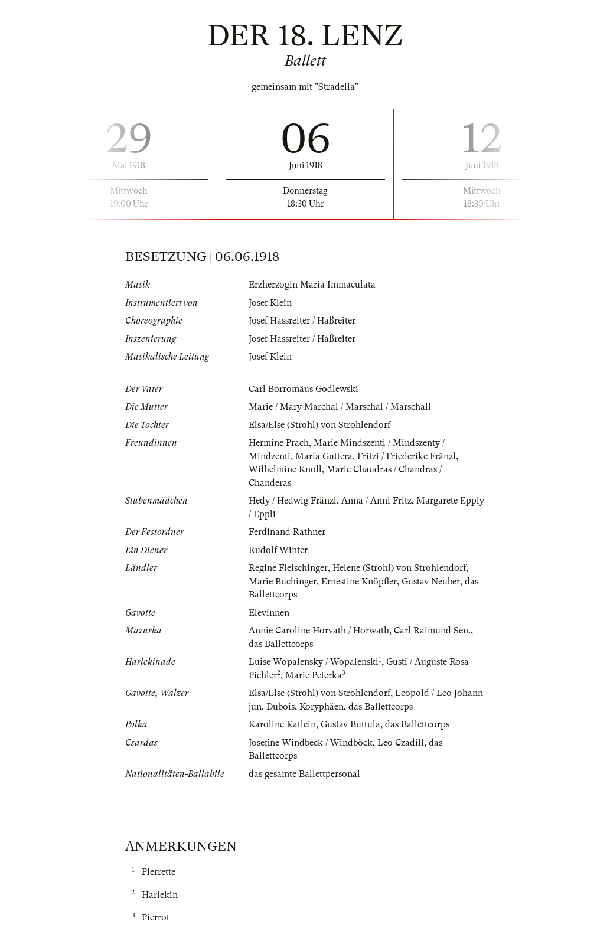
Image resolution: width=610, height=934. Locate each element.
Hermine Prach (279, 442)
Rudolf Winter (278, 550)
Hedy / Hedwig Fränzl (293, 500)
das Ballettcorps (281, 644)
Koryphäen (321, 706)
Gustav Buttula (350, 724)
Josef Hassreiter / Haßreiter (302, 320)
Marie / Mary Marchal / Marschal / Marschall (340, 406)
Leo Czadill (400, 742)
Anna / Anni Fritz (376, 500)
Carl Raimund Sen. (432, 630)
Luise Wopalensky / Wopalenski (314, 662)
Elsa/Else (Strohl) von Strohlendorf (319, 425)
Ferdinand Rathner (287, 532)
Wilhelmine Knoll (285, 469)
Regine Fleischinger (288, 568)
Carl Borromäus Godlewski (303, 389)
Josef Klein (270, 303)
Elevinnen (269, 613)
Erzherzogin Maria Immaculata (312, 284)
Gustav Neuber (431, 581)
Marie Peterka (313, 675)
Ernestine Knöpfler (359, 581)
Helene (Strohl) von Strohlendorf (399, 568)
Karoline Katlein (282, 724)
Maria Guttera (324, 456)
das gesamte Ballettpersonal (304, 774)
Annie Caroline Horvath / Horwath (319, 630)
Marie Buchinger (283, 581)
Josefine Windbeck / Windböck (311, 742)
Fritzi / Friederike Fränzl (406, 456)
